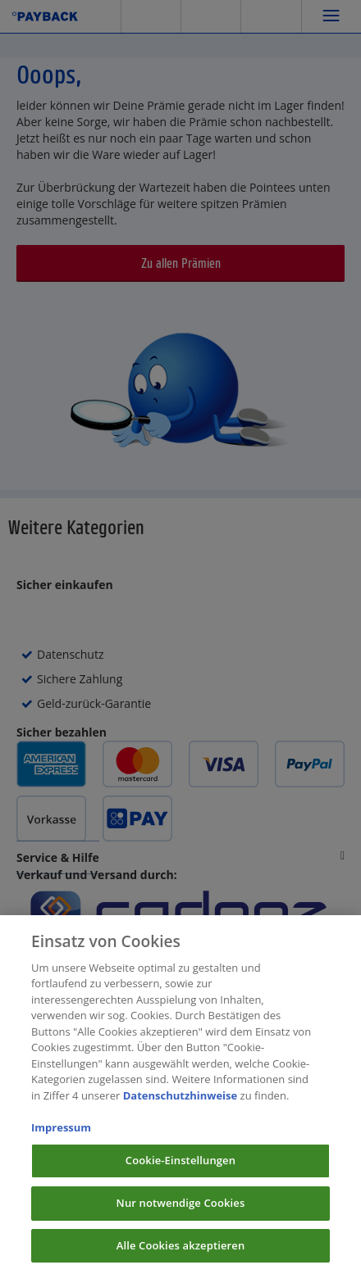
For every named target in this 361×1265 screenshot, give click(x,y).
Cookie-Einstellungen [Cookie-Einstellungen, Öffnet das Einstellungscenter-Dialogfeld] (180, 1167)
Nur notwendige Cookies (181, 1209)
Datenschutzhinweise (180, 1102)
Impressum (61, 1134)
